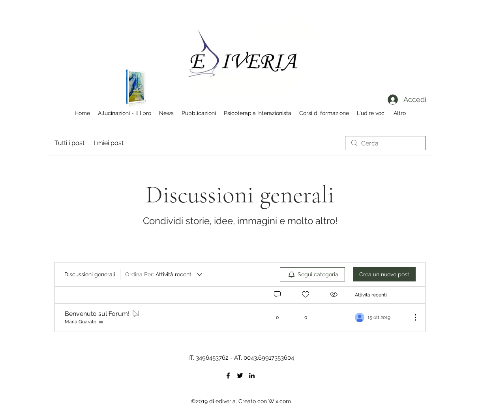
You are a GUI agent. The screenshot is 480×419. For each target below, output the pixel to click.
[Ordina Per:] (164, 274)
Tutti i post (69, 143)
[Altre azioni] (411, 317)
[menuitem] (312, 274)
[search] (385, 143)
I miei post (109, 143)
